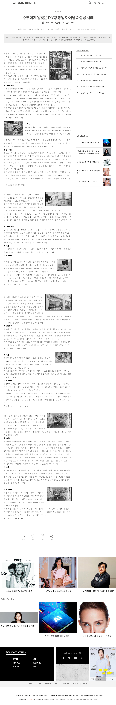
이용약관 (81, 695)
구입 (111, 679)
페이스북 (63, 658)
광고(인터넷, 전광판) (67, 695)
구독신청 (16, 695)
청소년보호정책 (98, 695)
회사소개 (58, 695)
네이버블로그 (81, 658)
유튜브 (75, 658)
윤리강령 (27, 695)
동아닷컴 (53, 695)
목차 (99, 679)
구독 (105, 679)
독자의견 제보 (34, 695)
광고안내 (22, 695)
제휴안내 (75, 695)
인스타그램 (69, 658)
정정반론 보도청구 (43, 695)
